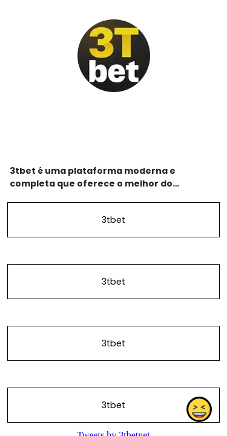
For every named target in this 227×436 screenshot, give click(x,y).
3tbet (113, 220)
